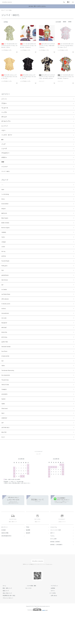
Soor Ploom (5, 370)
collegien (4, 250)
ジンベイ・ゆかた (9, 10)
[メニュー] (73, 2)
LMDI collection (6, 312)
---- (2, 187)
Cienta (3, 244)
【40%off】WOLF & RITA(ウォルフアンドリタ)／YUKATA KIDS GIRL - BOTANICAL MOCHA (47, 76)
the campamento (6, 396)
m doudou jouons (6, 318)
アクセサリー (5, 154)
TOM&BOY (4, 412)
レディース (4, 99)
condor (3, 255)
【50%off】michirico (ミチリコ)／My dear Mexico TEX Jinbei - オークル (9, 76)
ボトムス (4, 117)
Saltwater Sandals (7, 365)
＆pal (3, 192)
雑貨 (2, 163)
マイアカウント (53, 612)
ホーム (2, 10)
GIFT (2, 448)
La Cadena (4, 302)
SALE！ (3, 438)
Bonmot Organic (6, 234)
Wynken (4, 422)
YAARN (3, 427)
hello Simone (5, 291)
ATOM (29, 615)
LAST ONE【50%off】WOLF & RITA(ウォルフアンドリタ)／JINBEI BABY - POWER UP (66, 76)
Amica (3, 203)
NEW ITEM (4, 458)
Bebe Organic (5, 224)
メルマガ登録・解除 (30, 612)
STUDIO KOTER (6, 375)
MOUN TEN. (5, 349)
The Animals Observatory (9, 391)
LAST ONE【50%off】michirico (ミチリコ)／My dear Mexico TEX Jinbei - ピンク (65, 45)
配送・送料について (6, 615)
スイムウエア (5, 168)
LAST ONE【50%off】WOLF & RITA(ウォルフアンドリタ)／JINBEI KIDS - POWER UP (28, 45)
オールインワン (6, 121)
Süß (2, 380)
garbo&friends (5, 286)
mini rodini (4, 333)
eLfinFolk (4, 265)
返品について (4, 617)
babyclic (4, 213)
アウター (4, 104)
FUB (2, 281)
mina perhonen (6, 328)
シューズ (4, 150)
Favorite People (6, 271)
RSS (26, 615)
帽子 (2, 141)
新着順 (69, 21)
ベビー (3, 131)
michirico (4, 323)
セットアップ (5, 126)
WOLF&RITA (5, 417)
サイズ (3, 464)
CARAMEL (4, 239)
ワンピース (4, 108)
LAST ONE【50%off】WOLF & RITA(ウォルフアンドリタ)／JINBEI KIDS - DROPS (9, 45)
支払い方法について (6, 620)
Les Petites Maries (6, 307)
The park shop (5, 401)
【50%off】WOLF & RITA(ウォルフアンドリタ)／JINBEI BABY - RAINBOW (47, 45)
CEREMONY (5, 443)
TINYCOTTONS (6, 406)
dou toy (3, 260)
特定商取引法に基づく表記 (7, 622)
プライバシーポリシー (6, 625)
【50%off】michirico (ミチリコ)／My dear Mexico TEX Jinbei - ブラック (28, 76)
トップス (4, 113)
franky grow (5, 276)
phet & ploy (5, 354)
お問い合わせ (53, 622)
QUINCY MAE (5, 359)
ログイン (52, 617)
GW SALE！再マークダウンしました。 (37, 6)
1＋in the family (6, 198)
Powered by (38, 636)
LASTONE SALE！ (6, 453)
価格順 (64, 21)
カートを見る (53, 620)
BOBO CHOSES (6, 229)
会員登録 (52, 615)
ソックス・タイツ (6, 136)
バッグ (3, 145)
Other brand (5, 432)
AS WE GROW (5, 208)
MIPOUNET (4, 344)
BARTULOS (4, 218)
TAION (3, 385)
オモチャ (4, 159)
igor (2, 297)
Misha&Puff (4, 338)
